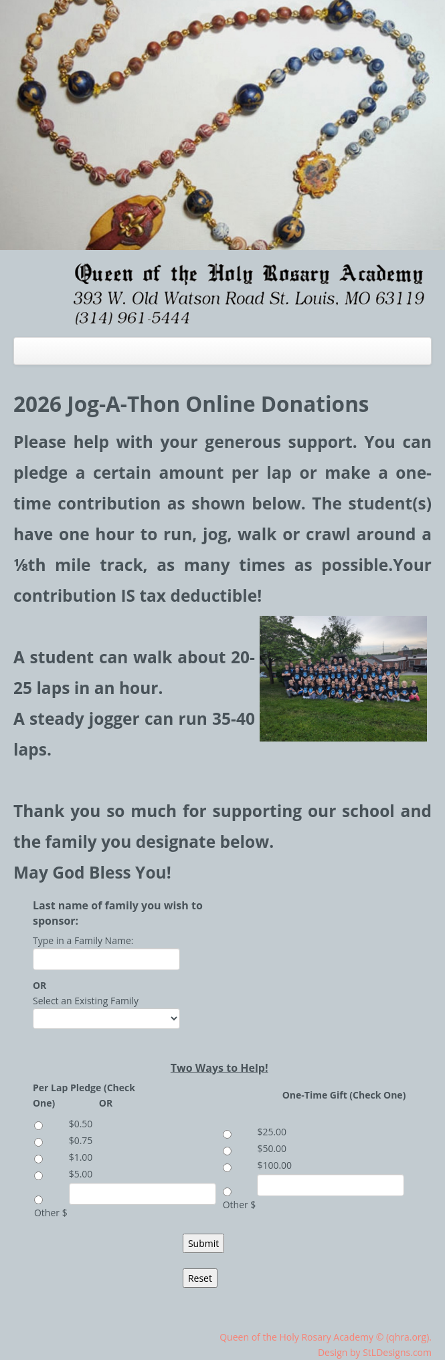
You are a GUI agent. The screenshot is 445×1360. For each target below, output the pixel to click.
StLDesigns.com (397, 1352)
